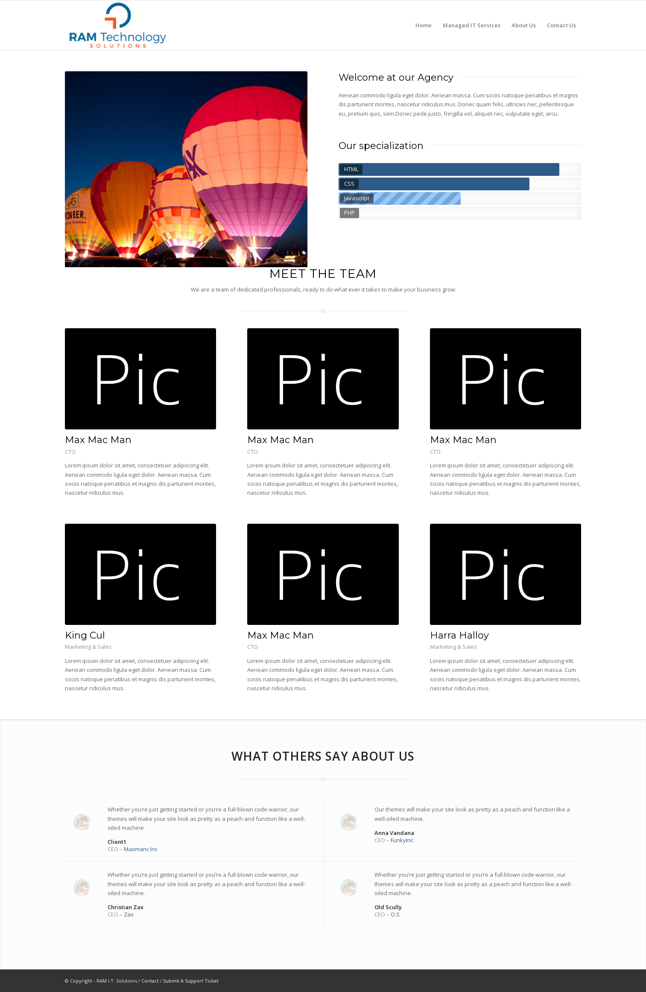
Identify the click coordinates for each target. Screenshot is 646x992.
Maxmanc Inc (141, 849)
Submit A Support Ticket (191, 980)
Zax (129, 914)
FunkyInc (402, 840)
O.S (395, 914)
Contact (150, 980)
